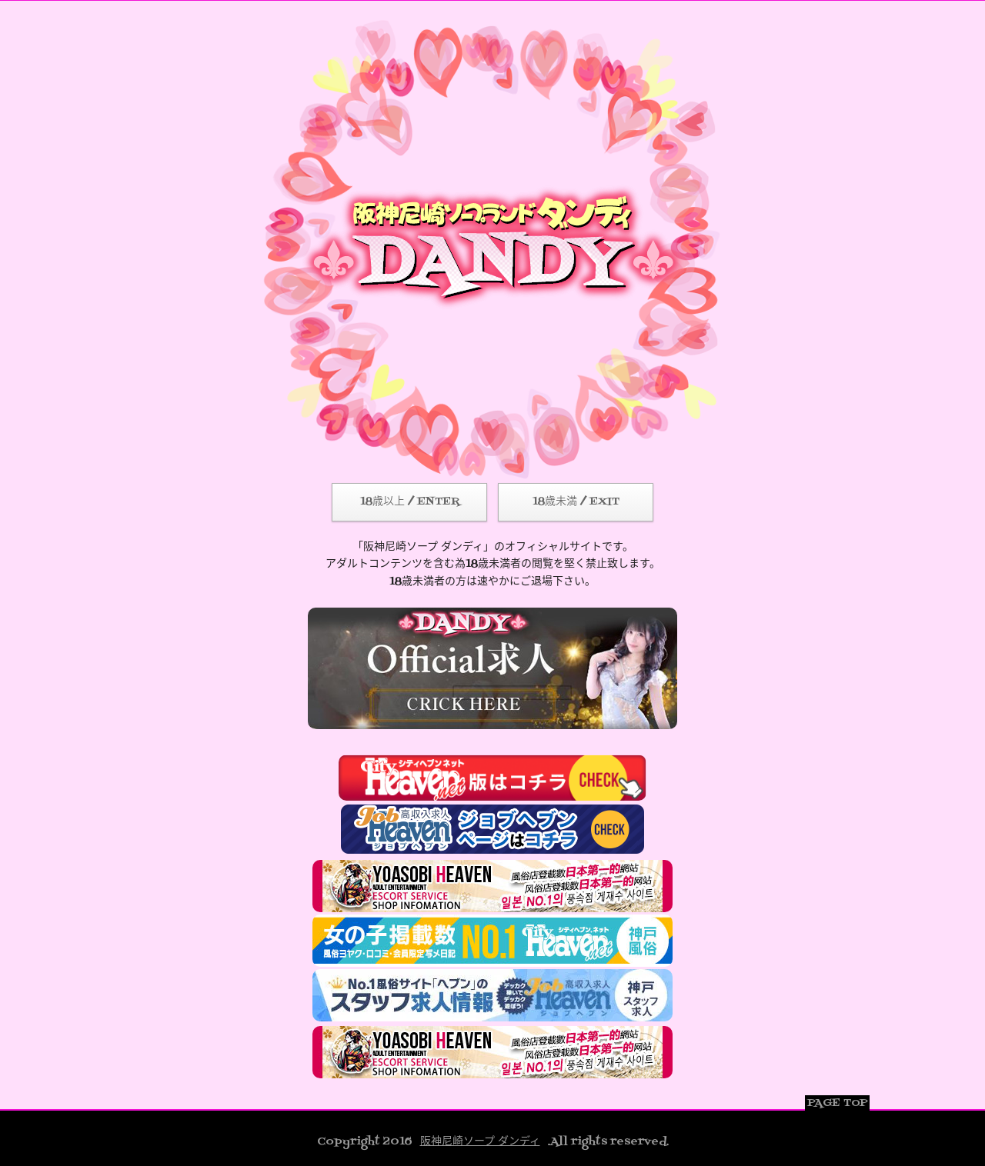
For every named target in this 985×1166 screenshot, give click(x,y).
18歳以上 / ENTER (409, 502)
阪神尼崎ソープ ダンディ (480, 1142)
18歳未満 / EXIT (576, 502)
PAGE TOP (837, 1103)
